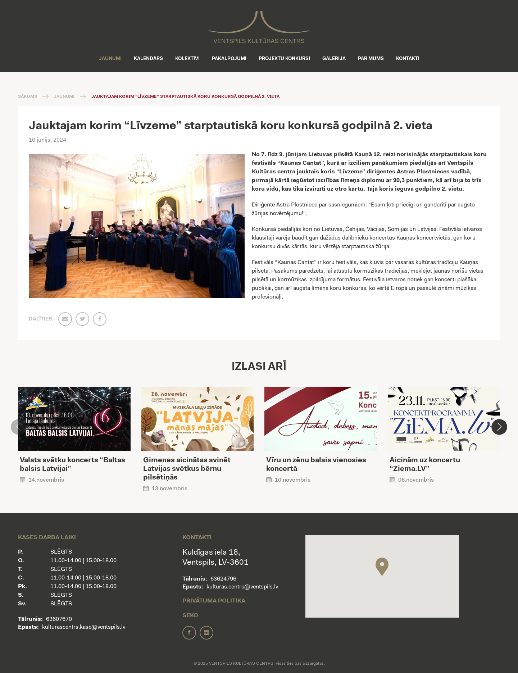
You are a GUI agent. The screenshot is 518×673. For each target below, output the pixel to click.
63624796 (223, 579)
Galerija (334, 58)
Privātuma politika (213, 601)
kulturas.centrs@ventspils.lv (242, 587)
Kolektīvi (187, 58)
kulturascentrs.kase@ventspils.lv (83, 627)
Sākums (27, 97)
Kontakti (407, 58)
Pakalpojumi (229, 58)
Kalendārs (148, 58)
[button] (499, 427)
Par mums (371, 58)
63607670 (59, 619)
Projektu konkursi (284, 58)
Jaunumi (110, 58)
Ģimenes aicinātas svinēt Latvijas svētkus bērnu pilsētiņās (187, 469)
